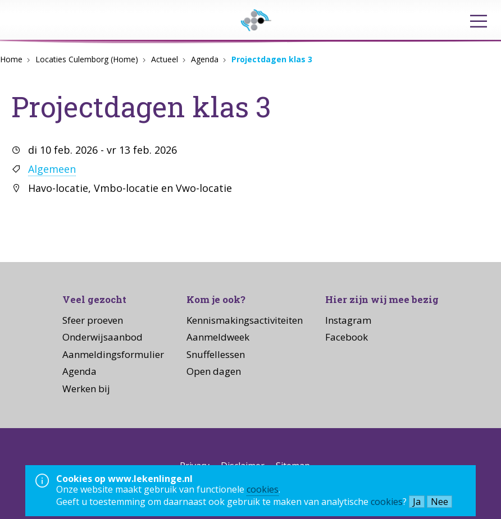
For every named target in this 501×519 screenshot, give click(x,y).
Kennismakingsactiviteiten (244, 320)
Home (11, 59)
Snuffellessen (215, 354)
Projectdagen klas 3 (271, 59)
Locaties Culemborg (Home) (86, 59)
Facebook (346, 336)
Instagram (348, 320)
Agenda (204, 59)
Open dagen (213, 371)
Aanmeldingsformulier (113, 354)
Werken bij (86, 388)
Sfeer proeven (92, 320)
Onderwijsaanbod (102, 336)
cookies (263, 489)
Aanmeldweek (217, 336)
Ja (417, 501)
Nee (439, 501)
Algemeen (52, 169)
